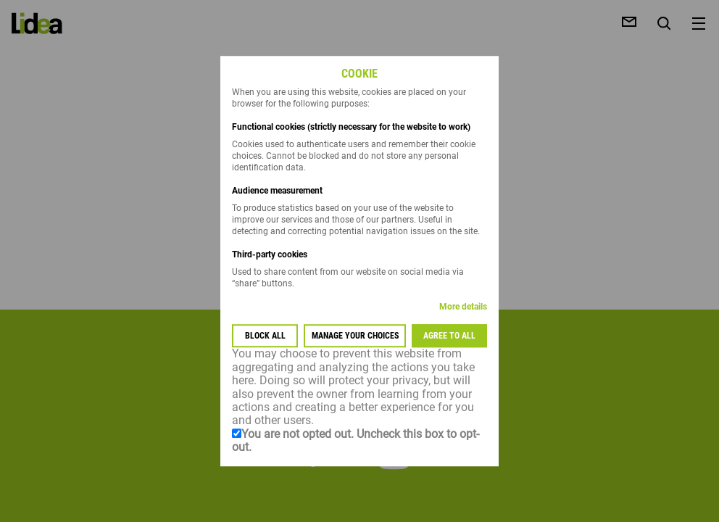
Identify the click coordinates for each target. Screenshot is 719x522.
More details (463, 307)
